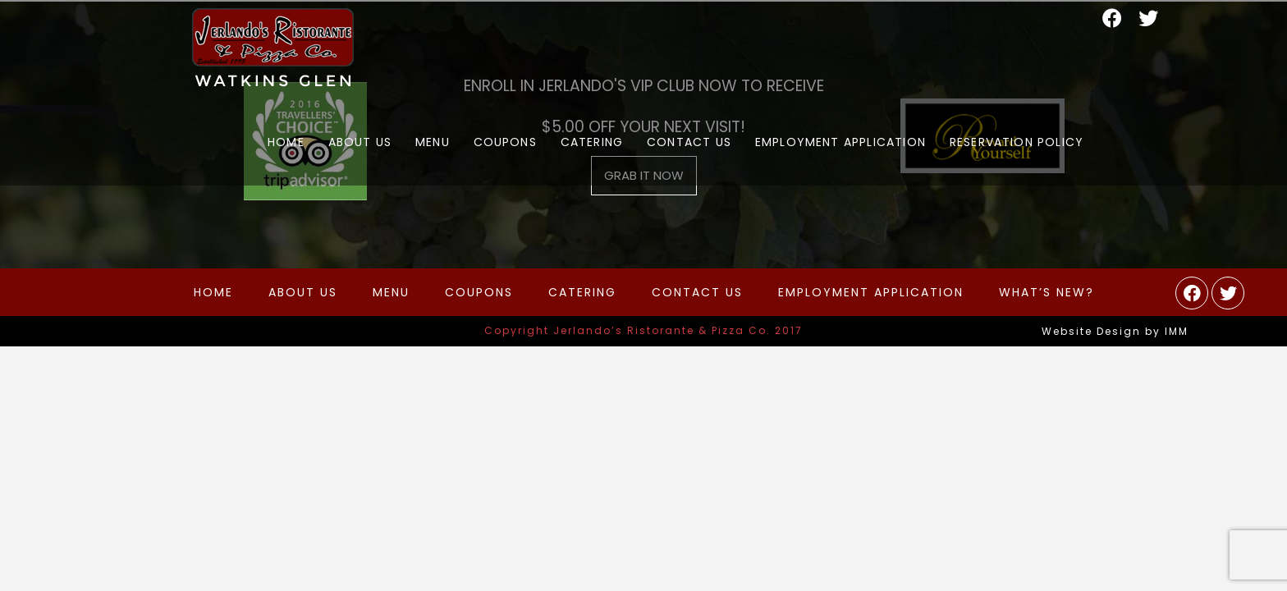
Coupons (479, 292)
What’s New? (1046, 292)
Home (213, 292)
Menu (391, 292)
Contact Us (697, 292)
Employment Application (871, 292)
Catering (582, 292)
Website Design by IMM (1115, 331)
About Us (302, 292)
